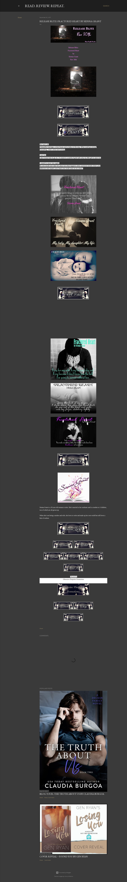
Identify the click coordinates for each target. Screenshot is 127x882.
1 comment (47, 860)
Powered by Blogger (63, 872)
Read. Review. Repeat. (44, 6)
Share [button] (20, 17)
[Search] (106, 6)
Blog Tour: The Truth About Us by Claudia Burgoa (72, 793)
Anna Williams (69, 876)
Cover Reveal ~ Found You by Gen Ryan (64, 856)
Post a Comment (49, 797)
